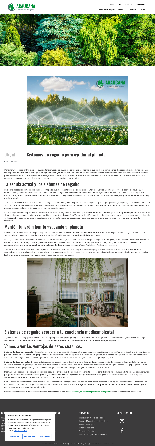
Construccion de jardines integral (111, 10)
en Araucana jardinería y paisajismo (95, 392)
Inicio (112, 4)
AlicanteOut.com (108, 444)
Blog (143, 10)
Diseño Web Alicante (76, 444)
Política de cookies (20, 431)
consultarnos (73, 392)
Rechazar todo (29, 436)
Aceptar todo (45, 436)
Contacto (132, 10)
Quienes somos (125, 4)
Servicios (141, 4)
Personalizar (14, 436)
